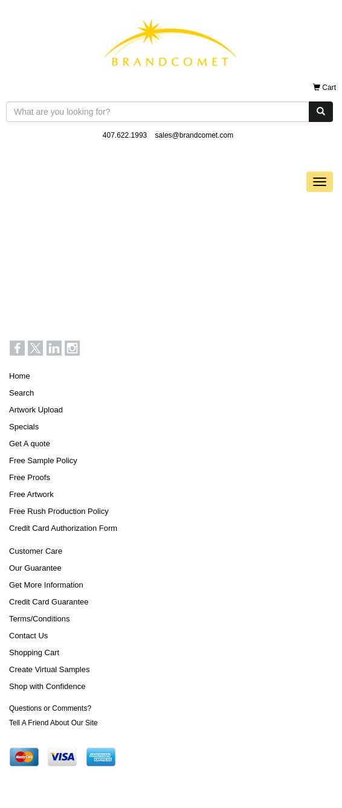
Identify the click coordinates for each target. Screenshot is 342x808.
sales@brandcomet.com (194, 135)
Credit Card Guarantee (49, 601)
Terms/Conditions (39, 618)
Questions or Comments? (50, 708)
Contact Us (28, 635)
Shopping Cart (34, 652)
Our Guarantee (35, 567)
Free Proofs (29, 477)
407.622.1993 (125, 135)
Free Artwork (31, 494)
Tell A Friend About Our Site (53, 723)
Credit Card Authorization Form (63, 528)
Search (21, 392)
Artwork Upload (36, 409)
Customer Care (35, 551)
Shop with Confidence (47, 686)
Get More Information (46, 584)
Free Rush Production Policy (59, 511)
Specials (24, 426)
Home (19, 375)
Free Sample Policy (43, 460)
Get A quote (29, 443)
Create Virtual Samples (49, 669)
